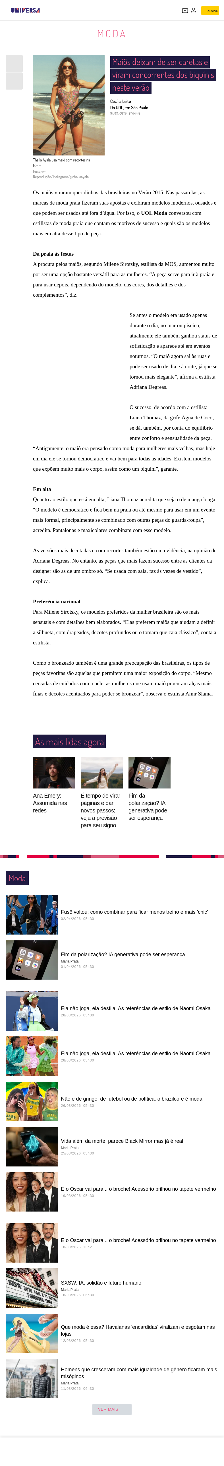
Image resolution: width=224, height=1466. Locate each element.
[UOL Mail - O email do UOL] (185, 10)
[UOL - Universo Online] (43, 10)
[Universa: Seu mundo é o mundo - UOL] (25, 10)
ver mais (112, 1409)
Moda (112, 33)
